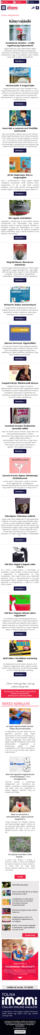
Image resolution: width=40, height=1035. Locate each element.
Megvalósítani (13, 15)
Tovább (20, 865)
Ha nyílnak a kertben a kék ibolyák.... (20, 844)
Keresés (33, 7)
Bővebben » (20, 61)
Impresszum (20, 1014)
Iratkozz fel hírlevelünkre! (20, 685)
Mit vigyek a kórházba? (20, 214)
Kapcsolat (19, 1011)
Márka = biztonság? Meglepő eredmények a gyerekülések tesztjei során (23, 916)
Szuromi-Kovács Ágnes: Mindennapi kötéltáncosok (20, 470)
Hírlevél (6, 2)
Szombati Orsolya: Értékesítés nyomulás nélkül (20, 420)
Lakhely (31, 2)
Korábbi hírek (30, 924)
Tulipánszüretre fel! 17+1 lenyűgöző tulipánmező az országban (22, 908)
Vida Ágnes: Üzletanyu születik (20, 509)
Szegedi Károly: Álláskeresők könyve (20, 376)
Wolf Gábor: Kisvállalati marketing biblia (20, 649)
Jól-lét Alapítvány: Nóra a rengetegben (20, 174)
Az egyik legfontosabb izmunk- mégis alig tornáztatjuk (20, 717)
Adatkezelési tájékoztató (20, 1018)
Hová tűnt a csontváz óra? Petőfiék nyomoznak (20, 128)
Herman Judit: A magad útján (20, 85)
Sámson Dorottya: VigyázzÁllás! (20, 337)
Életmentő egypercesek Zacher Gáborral (24, 900)
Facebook (37, 7)
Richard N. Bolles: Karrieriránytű (20, 298)
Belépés (18, 2)
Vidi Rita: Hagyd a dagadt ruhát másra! (20, 557)
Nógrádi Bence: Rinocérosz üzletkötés (20, 258)
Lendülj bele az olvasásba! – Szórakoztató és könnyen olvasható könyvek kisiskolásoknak (23, 891)
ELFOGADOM (20, 1032)
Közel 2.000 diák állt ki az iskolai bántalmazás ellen (25, 881)
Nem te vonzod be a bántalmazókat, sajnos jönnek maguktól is (20, 805)
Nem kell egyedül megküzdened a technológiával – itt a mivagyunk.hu (20, 766)
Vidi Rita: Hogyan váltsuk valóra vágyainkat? (20, 604)
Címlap (3, 15)
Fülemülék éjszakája (20, 873)
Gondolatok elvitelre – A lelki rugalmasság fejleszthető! (20, 43)
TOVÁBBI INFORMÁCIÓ (20, 1028)
